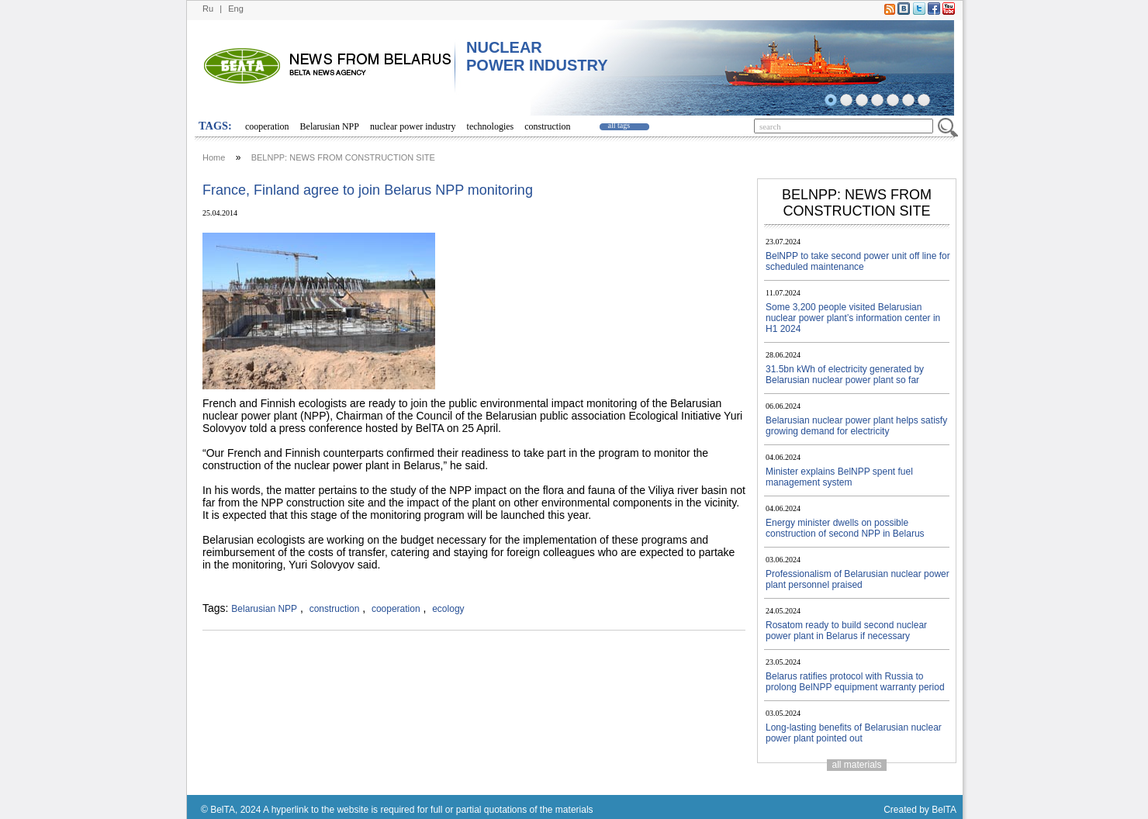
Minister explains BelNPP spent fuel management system (839, 477)
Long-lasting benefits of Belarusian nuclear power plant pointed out (854, 733)
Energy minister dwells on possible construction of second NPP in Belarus (845, 528)
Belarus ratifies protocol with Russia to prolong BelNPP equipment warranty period (855, 682)
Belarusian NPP (329, 126)
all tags (619, 125)
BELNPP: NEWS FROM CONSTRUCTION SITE (343, 157)
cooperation (267, 126)
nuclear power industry (413, 126)
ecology (448, 608)
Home (213, 157)
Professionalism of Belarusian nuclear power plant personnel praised (857, 579)
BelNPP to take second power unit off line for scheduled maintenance (858, 261)
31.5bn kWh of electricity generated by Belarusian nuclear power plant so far (845, 374)
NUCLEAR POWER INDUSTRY (537, 56)
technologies (490, 126)
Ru (207, 8)
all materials (856, 764)
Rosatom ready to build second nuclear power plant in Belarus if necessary (846, 630)
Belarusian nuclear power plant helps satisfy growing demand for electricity (856, 426)
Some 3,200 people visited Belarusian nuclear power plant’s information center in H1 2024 (853, 318)
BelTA (944, 809)
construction (547, 126)
